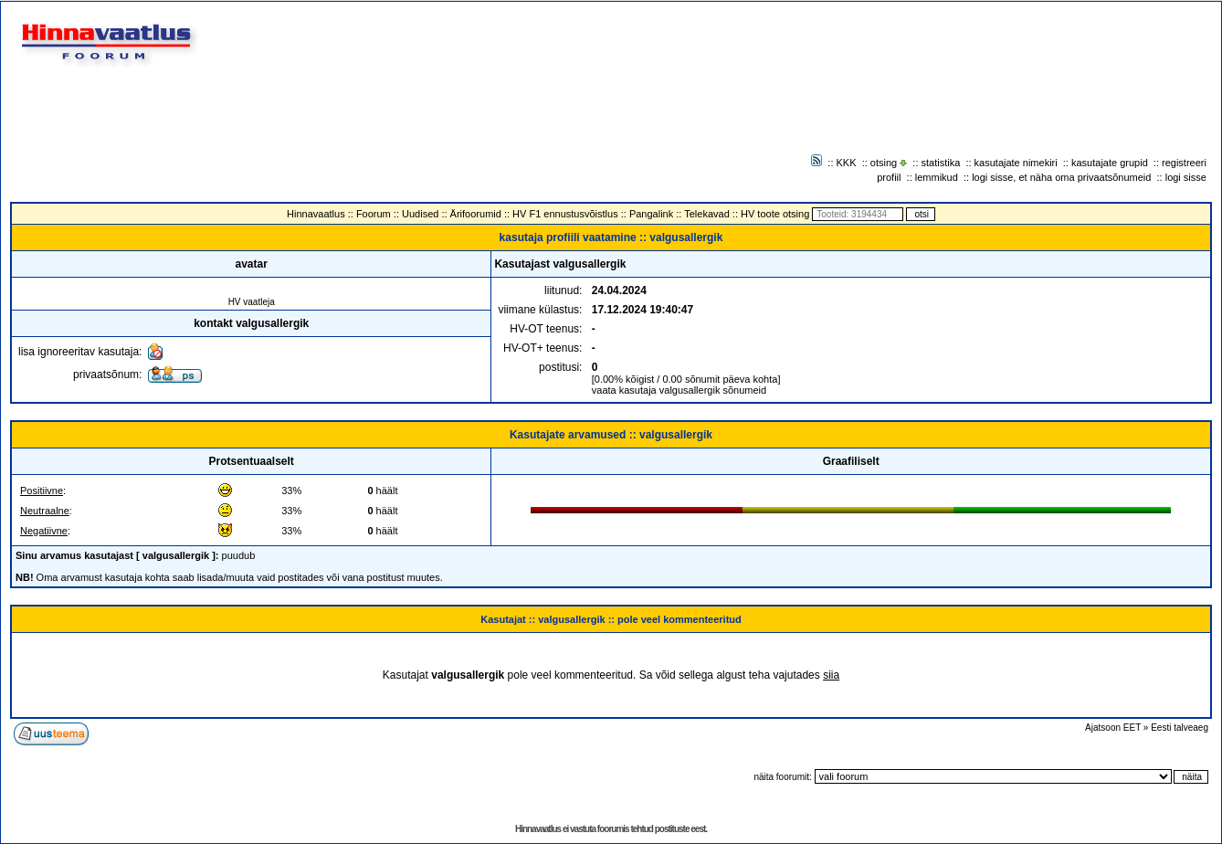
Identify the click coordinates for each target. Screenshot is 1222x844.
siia (831, 675)
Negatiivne (44, 530)
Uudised (420, 213)
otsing (883, 162)
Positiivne (41, 490)
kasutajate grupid (1109, 162)
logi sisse (1185, 177)
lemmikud (936, 177)
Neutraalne (44, 510)
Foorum (373, 213)
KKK (847, 162)
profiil (889, 177)
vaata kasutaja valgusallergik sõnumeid (679, 390)
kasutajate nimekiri (1016, 162)
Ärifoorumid (475, 213)
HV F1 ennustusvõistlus (565, 213)
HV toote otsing (775, 213)
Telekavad (707, 213)
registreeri (1184, 162)
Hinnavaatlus (316, 213)
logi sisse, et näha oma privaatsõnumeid (1061, 177)
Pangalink (651, 213)
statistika (941, 162)
